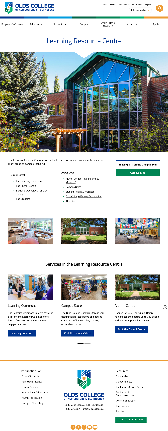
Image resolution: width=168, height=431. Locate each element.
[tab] (81, 343)
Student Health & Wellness (80, 191)
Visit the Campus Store (77, 333)
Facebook (84, 428)
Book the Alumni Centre (131, 329)
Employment (123, 406)
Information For (140, 10)
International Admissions (35, 392)
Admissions (36, 24)
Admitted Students (32, 382)
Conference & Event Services (131, 387)
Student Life (60, 24)
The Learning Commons (29, 181)
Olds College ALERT (126, 400)
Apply (156, 24)
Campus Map (137, 172)
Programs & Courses (12, 24)
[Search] (159, 8)
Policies (120, 411)
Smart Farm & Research (108, 24)
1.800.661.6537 (72, 409)
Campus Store (73, 187)
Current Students (31, 387)
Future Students (30, 376)
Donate (139, 5)
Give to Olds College (131, 419)
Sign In (148, 5)
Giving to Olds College (33, 403)
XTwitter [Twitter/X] (78, 428)
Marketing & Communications (125, 393)
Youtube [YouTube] (94, 428)
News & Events (109, 5)
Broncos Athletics (126, 5)
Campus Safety (124, 382)
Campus (84, 24)
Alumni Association (32, 398)
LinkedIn (89, 428)
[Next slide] (165, 307)
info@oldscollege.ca (93, 409)
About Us (132, 24)
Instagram (73, 428)
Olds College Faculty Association (83, 196)
